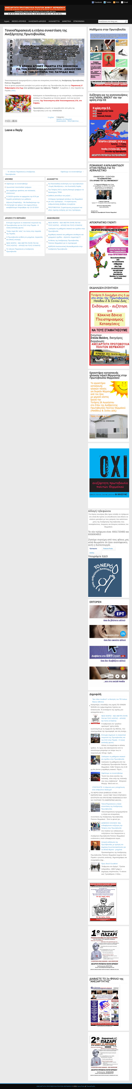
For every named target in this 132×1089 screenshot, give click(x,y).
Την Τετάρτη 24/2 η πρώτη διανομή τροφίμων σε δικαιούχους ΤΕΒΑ (66, 191)
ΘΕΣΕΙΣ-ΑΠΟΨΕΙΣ (19, 21)
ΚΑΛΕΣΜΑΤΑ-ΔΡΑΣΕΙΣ (37, 21)
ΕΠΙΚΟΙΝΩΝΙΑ (78, 21)
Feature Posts (108, 548)
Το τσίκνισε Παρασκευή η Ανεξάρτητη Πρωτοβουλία (20, 250)
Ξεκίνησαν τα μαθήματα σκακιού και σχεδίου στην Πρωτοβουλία (66, 230)
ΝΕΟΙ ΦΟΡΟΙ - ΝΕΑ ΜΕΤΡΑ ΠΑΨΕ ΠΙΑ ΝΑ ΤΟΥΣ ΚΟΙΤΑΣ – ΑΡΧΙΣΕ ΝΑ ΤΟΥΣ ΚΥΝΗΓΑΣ (23, 244)
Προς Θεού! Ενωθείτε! (109, 864)
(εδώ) (13, 90)
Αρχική (6, 21)
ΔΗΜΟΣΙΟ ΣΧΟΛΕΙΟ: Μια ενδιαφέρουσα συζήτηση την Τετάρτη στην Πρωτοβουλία (111, 825)
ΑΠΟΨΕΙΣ (9, 179)
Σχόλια (92, 553)
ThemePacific (90, 1086)
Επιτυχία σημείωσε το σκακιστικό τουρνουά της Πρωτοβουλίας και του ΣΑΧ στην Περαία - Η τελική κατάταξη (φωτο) (23, 225)
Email (126, 2)
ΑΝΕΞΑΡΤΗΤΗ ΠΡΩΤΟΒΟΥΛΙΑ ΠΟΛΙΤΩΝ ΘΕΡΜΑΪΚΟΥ (54, 1086)
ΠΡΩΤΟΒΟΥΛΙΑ (73, 121)
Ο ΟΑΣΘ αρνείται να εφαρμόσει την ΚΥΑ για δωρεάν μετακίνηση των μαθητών (22, 198)
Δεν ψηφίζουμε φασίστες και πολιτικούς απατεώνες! (20, 192)
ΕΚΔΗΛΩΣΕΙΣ (61, 121)
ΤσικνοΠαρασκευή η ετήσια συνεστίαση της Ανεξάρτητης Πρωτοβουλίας (36, 32)
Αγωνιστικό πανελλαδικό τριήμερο (18, 187)
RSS (117, 2)
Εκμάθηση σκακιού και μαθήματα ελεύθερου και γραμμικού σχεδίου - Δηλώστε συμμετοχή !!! (66, 236)
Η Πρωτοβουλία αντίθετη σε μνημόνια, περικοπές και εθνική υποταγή (24, 238)
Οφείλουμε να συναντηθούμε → (72, 172)
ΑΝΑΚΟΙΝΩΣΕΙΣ (53, 218)
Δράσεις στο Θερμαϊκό (64, 119)
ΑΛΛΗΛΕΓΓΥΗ (54, 21)
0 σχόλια (51, 117)
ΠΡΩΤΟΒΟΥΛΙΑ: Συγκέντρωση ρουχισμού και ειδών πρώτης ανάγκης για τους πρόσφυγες (65, 208)
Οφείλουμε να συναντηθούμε (17, 184)
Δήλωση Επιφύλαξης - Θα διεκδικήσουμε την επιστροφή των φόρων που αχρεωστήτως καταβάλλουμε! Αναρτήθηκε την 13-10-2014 (22, 204)
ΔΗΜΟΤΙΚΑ (66, 21)
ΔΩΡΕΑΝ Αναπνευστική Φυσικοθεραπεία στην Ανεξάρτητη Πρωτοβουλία (65, 247)
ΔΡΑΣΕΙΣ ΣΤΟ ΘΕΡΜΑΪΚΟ (15, 218)
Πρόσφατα (93, 548)
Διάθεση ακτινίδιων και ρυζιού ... (60, 196)
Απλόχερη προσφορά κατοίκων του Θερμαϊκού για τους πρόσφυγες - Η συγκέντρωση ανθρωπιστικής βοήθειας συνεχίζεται (65, 201)
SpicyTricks (81, 1086)
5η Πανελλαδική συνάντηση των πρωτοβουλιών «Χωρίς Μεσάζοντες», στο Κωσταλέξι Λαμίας (66, 185)
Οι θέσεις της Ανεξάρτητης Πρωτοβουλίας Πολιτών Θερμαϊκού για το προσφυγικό (63, 242)
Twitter (108, 2)
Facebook (98, 2)
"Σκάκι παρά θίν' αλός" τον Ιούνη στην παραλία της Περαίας (23, 232)
